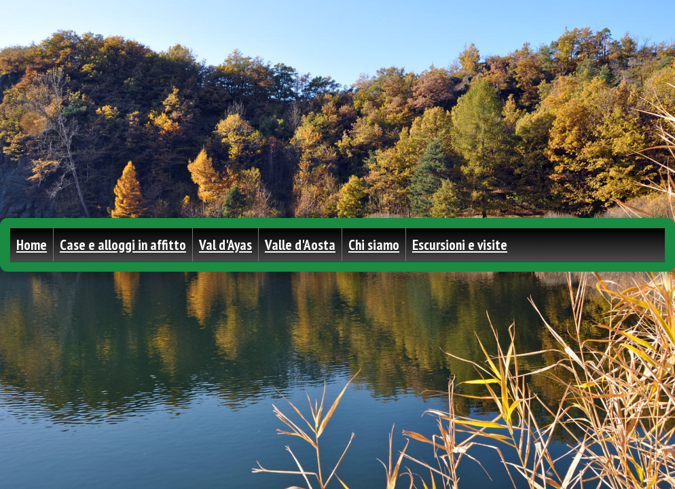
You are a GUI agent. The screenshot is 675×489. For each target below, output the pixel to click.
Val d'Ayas (225, 245)
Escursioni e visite (459, 245)
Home (31, 245)
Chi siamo (373, 245)
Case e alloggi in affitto (123, 245)
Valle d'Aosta (300, 245)
